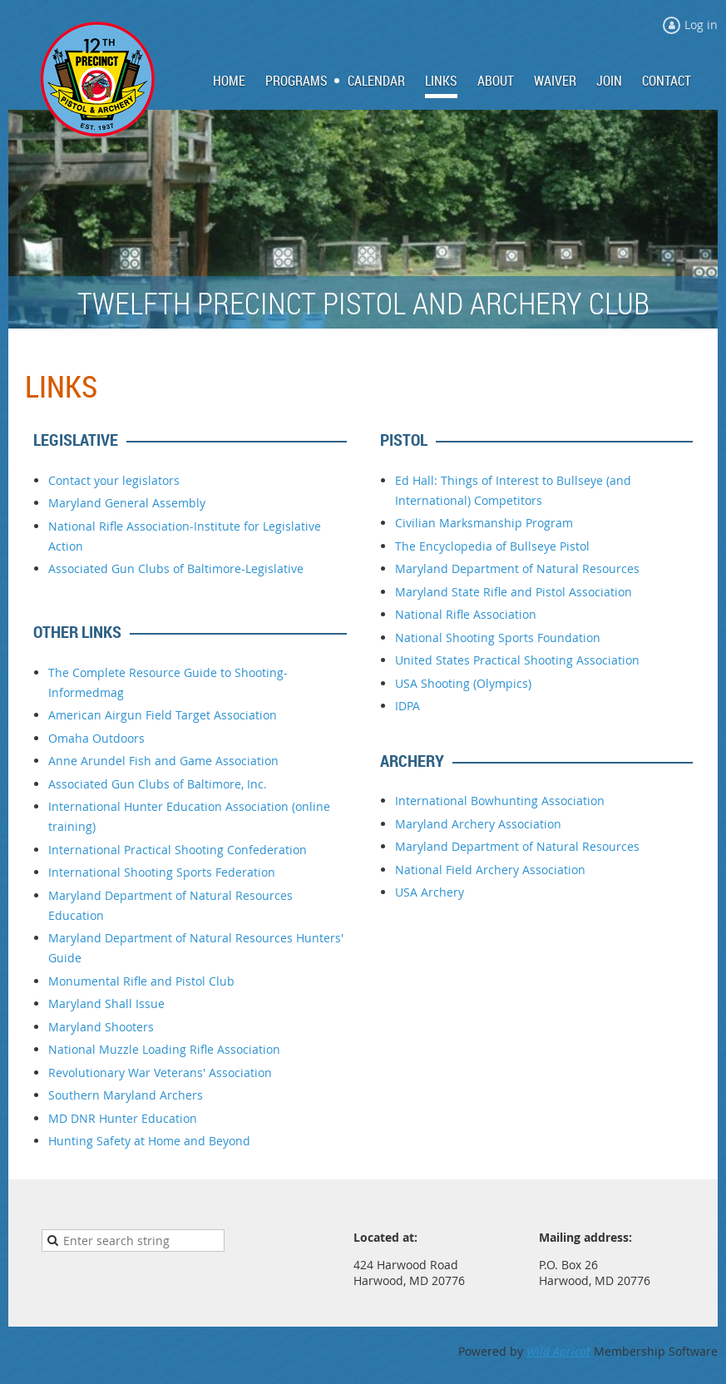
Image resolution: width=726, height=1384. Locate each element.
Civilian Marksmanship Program (484, 523)
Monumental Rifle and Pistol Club (141, 981)
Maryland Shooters (101, 1027)
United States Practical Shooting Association (517, 660)
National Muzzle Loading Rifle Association (164, 1049)
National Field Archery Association (490, 869)
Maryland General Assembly (126, 503)
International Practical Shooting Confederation (177, 850)
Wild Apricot (558, 1351)
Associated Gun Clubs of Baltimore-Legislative (176, 568)
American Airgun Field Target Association (162, 715)
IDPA (407, 706)
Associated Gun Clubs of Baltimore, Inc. (157, 784)
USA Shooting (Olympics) (463, 683)
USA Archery (429, 892)
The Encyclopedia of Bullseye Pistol (492, 546)
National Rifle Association (465, 614)
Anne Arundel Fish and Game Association (163, 761)
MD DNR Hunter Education (122, 1118)
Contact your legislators (114, 480)
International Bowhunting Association (500, 800)
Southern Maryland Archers (125, 1095)
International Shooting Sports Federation (161, 872)
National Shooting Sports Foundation (497, 637)
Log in (701, 24)
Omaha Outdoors (96, 738)
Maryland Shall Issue (106, 1003)
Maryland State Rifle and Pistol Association (513, 592)
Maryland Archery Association (478, 824)
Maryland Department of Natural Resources (517, 568)
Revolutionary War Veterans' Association (160, 1072)
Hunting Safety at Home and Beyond (149, 1141)
